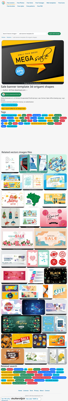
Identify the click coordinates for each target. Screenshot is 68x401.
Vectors (9, 37)
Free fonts (30, 3)
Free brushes (11, 6)
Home (3, 37)
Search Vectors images (9, 33)
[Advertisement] (34, 20)
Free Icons (61, 3)
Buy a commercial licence (9, 105)
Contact (47, 390)
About (42, 390)
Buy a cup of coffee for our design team (13, 108)
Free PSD (40, 6)
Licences (25, 390)
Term (31, 390)
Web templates (51, 3)
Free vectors (10, 3)
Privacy (36, 390)
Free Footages (39, 3)
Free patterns (30, 6)
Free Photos (20, 3)
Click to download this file (11, 94)
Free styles (20, 6)
